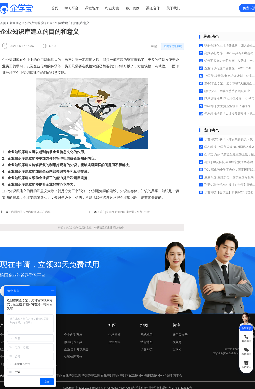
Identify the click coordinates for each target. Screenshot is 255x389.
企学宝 (76, 223)
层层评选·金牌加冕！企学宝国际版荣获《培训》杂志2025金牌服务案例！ (224, 173)
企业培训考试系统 (76, 342)
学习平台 (70, 8)
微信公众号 (182, 327)
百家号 (182, 342)
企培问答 (114, 327)
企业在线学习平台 (169, 368)
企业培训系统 (147, 368)
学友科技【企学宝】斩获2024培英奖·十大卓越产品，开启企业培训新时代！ (224, 188)
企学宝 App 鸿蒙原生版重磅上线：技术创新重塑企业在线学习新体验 (224, 151)
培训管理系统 (90, 368)
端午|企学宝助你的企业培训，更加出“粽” (123, 207)
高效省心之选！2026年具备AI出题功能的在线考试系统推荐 (224, 52)
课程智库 (91, 8)
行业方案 (111, 8)
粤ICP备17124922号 (179, 379)
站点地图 (145, 335)
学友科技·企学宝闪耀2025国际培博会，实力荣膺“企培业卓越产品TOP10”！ (224, 144)
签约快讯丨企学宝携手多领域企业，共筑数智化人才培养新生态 (224, 89)
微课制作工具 (73, 335)
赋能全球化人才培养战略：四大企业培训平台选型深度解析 (224, 44)
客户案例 (131, 8)
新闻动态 (16, 22)
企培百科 (114, 335)
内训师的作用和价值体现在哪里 (31, 207)
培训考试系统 (128, 368)
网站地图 (145, 327)
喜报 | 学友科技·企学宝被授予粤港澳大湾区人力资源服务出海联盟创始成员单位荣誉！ (224, 158)
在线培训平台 (109, 368)
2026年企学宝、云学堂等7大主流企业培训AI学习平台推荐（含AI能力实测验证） (224, 81)
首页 (53, 8)
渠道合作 (151, 8)
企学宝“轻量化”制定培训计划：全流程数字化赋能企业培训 (224, 74)
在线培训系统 (71, 368)
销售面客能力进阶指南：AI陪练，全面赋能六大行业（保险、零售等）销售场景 (224, 59)
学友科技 (145, 342)
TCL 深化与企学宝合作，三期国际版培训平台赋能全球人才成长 (224, 166)
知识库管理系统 (35, 22)
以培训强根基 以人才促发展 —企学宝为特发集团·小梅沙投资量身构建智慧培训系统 (224, 96)
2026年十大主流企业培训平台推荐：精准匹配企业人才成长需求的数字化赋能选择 (224, 104)
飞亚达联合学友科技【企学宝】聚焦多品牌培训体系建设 (224, 181)
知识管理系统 (73, 349)
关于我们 (172, 8)
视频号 (182, 335)
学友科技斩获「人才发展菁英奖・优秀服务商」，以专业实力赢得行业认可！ (224, 111)
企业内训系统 (73, 327)
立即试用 (17, 285)
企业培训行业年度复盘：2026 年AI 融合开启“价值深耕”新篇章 (224, 67)
